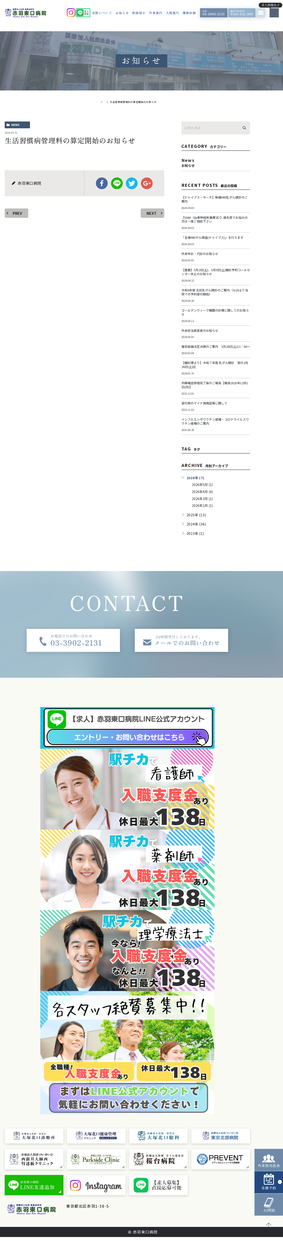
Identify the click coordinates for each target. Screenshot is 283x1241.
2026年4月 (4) (203, 495)
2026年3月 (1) (203, 502)
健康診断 (189, 13)
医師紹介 (139, 13)
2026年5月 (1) (203, 488)
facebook (102, 183)
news (15, 125)
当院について (102, 13)
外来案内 (155, 13)
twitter (132, 183)
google (147, 183)
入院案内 (172, 13)
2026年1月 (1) (203, 509)
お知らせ (122, 13)
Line (117, 183)
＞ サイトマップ (81, 1216)
